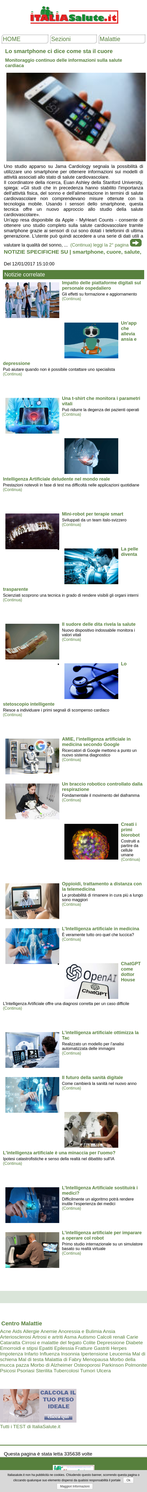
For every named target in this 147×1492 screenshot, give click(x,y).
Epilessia (64, 1348)
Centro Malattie (21, 1323)
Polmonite (136, 1365)
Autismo (86, 1337)
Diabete (134, 1342)
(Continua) (71, 299)
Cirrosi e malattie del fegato (52, 1342)
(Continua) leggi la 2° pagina (99, 245)
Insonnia (70, 1353)
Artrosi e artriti (47, 1337)
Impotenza (11, 1353)
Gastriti (102, 1348)
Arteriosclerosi (15, 1337)
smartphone (88, 252)
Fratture (83, 1348)
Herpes (119, 1348)
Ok (128, 1480)
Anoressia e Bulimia (80, 1331)
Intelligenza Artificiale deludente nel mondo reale (56, 479)
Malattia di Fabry (63, 1359)
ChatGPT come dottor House (131, 971)
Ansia (109, 1331)
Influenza (50, 1353)
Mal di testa (30, 1359)
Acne (5, 1331)
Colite (89, 1342)
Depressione (111, 1342)
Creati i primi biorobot (130, 830)
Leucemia (120, 1353)
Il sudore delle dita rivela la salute (98, 624)
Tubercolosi (66, 1370)
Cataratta (10, 1342)
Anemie (49, 1331)
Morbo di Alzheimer (51, 1365)
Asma (70, 1337)
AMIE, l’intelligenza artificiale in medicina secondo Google (96, 742)
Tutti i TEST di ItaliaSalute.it (30, 1426)
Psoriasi (25, 1370)
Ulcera (103, 1370)
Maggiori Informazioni (75, 1486)
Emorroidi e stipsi (19, 1348)
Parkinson (113, 1365)
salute (132, 252)
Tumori (87, 1370)
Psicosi (8, 1370)
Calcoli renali (111, 1337)
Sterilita (44, 1370)
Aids (17, 1331)
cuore (113, 252)
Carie (132, 1337)
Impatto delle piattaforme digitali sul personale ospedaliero (101, 285)
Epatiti (46, 1348)
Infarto (31, 1353)
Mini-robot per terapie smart (92, 514)
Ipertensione (94, 1353)
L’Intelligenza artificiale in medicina (100, 928)
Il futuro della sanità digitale (92, 1077)
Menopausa (95, 1359)
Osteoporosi (87, 1365)
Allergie (31, 1331)
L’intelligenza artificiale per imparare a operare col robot (102, 1235)
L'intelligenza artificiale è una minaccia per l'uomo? (59, 1152)
